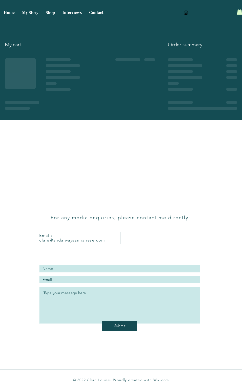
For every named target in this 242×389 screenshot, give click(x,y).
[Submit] (119, 326)
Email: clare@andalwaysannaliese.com (72, 238)
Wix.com (161, 380)
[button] (239, 12)
